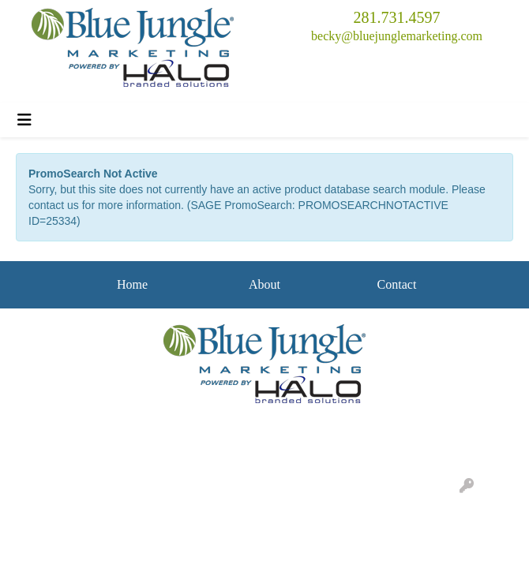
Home (132, 284)
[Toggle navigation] (24, 120)
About (264, 284)
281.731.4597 (397, 17)
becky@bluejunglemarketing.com (396, 36)
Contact (397, 284)
